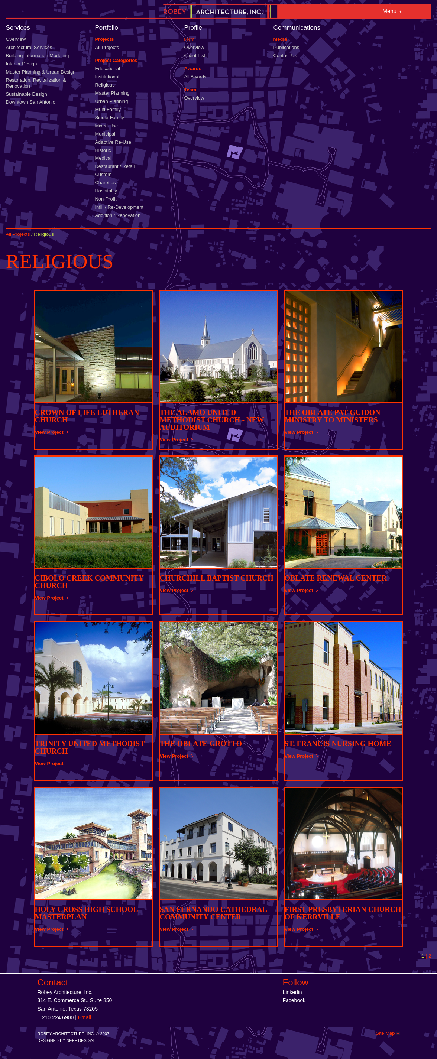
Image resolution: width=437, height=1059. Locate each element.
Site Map (385, 1033)
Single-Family (109, 117)
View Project (49, 432)
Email (84, 1017)
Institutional (107, 76)
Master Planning (112, 93)
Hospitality (106, 191)
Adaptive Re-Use (113, 142)
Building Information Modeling (37, 55)
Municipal (105, 134)
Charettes (105, 182)
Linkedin (292, 992)
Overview (16, 39)
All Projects (107, 47)
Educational (107, 68)
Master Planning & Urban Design (41, 72)
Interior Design (21, 63)
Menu (390, 11)
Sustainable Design (26, 94)
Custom (103, 174)
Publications (286, 47)
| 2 (428, 956)
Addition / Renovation (118, 215)
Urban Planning (111, 101)
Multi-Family (108, 109)
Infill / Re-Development (119, 207)
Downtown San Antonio (30, 102)
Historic (103, 150)
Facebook (294, 1000)
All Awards (195, 76)
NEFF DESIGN (80, 1040)
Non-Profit (106, 199)
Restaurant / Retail (115, 166)
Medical (103, 158)
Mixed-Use (106, 126)
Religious (105, 85)
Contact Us (285, 55)
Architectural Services (29, 47)
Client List (194, 55)
